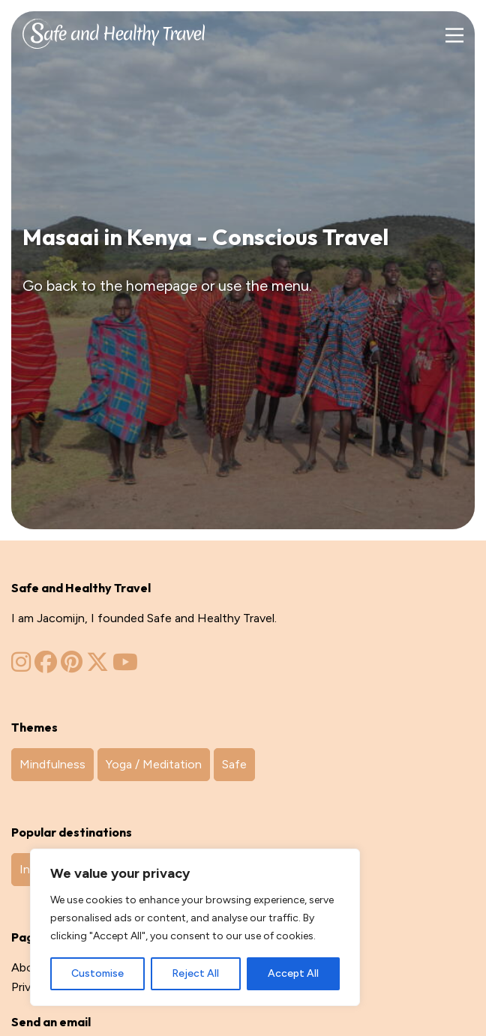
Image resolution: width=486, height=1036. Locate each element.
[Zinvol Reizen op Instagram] (21, 666)
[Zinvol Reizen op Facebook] (45, 666)
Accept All (293, 973)
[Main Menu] (454, 35)
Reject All (195, 973)
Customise (97, 973)
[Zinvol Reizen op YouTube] (125, 666)
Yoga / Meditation (154, 764)
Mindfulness (53, 764)
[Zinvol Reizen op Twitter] (97, 666)
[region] (195, 927)
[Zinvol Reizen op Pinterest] (71, 666)
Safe (234, 764)
